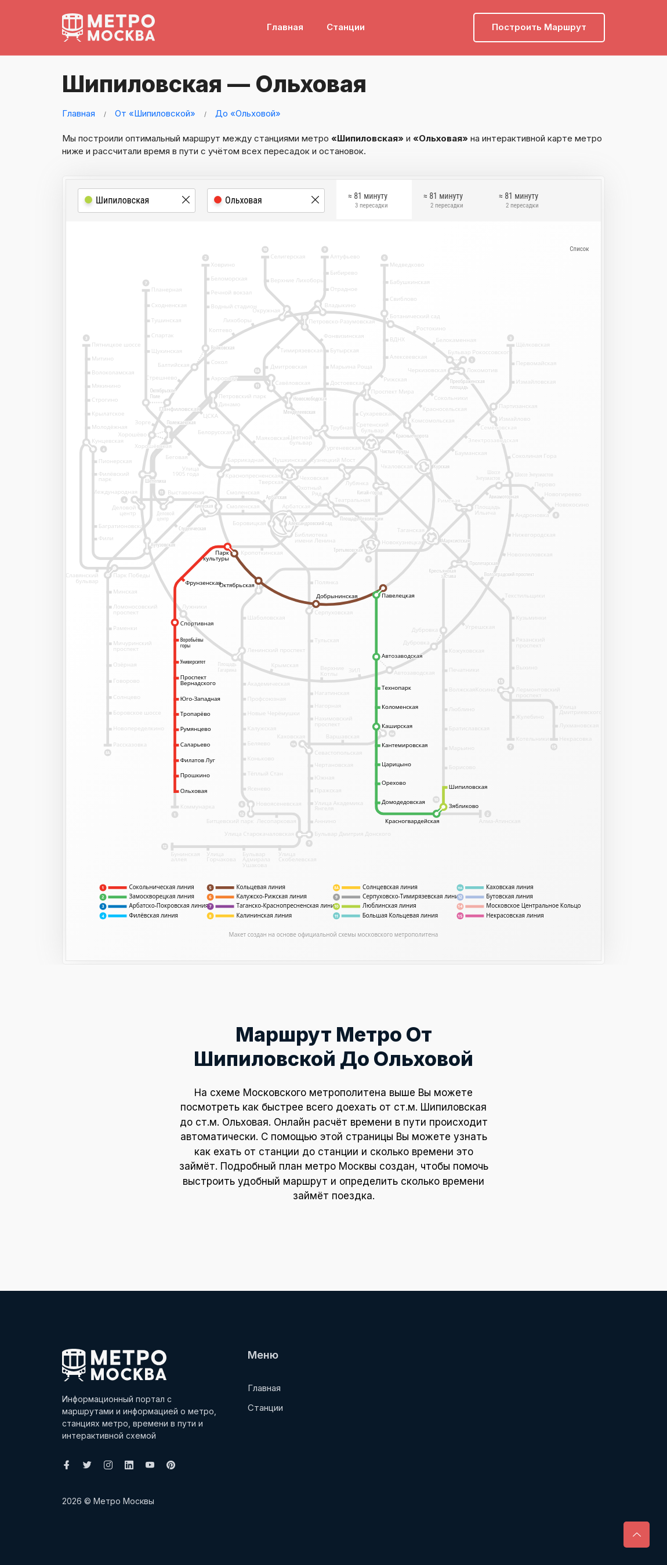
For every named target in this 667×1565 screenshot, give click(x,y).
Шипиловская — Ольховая (215, 84)
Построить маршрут (539, 26)
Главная (285, 26)
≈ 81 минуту (367, 201)
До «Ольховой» (248, 113)
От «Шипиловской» (155, 113)
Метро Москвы (123, 1501)
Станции (346, 26)
